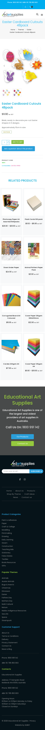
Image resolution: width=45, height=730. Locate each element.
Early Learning (7, 539)
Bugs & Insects (8, 584)
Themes (21, 30)
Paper (18, 166)
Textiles (5, 559)
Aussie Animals (8, 581)
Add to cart (18, 142)
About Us (19, 490)
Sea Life (5, 614)
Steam (4, 543)
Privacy (33, 721)
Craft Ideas (29, 494)
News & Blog (7, 649)
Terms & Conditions (10, 636)
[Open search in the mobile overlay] (37, 14)
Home (13, 30)
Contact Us (22, 443)
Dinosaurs (6, 591)
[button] (39, 48)
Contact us (27, 497)
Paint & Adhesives (9, 520)
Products (31, 490)
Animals (5, 578)
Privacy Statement (10, 642)
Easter (29, 30)
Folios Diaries (7, 556)
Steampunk (7, 620)
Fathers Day (7, 597)
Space (4, 617)
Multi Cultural (7, 604)
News (15, 497)
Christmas (6, 588)
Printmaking (7, 533)
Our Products (22, 436)
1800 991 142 (30, 427)
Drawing (5, 536)
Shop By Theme (14, 494)
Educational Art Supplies (18, 721)
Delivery (5, 639)
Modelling (6, 530)
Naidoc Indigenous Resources (14, 610)
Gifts (4, 565)
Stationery (6, 552)
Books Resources (9, 562)
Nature (4, 607)
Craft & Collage (8, 526)
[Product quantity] (6, 142)
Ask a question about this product (18, 148)
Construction (7, 546)
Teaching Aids (8, 549)
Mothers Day (7, 601)
